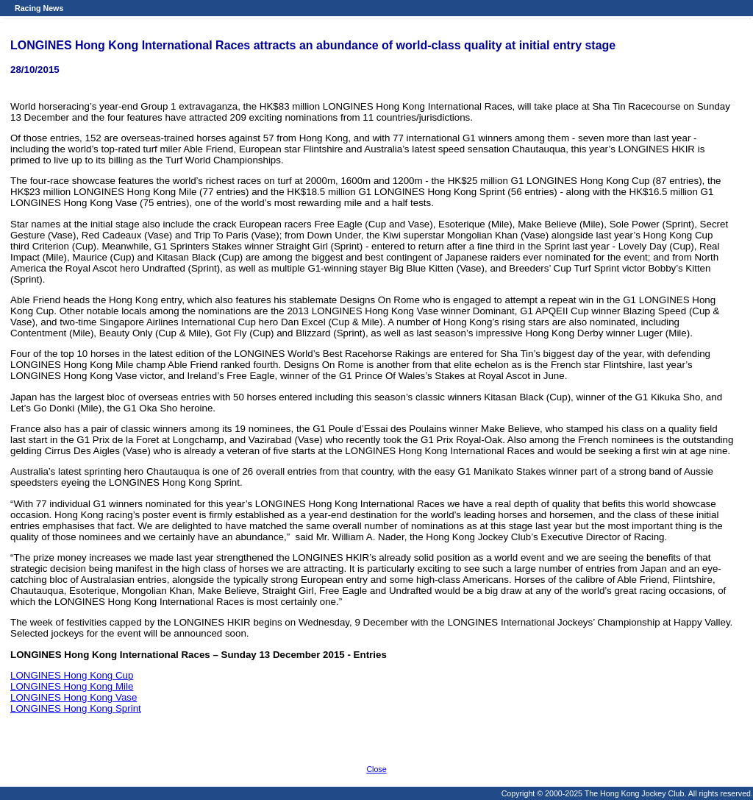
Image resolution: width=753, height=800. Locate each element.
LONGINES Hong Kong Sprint (75, 708)
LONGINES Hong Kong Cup (71, 675)
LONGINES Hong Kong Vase (73, 697)
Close (376, 769)
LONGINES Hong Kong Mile (71, 686)
